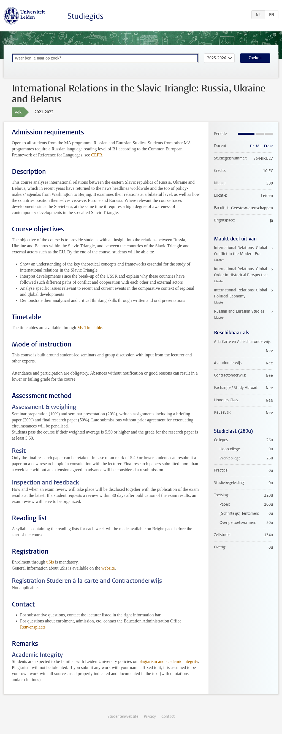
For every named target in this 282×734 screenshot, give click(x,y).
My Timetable (89, 327)
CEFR (96, 155)
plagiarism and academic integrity (168, 661)
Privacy (150, 716)
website (108, 568)
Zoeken (255, 58)
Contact (168, 716)
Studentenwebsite (122, 716)
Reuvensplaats (32, 627)
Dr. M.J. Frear (261, 146)
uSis (50, 562)
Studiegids (85, 16)
